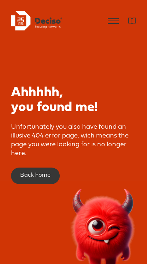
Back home (35, 175)
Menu (113, 21)
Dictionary (132, 21)
